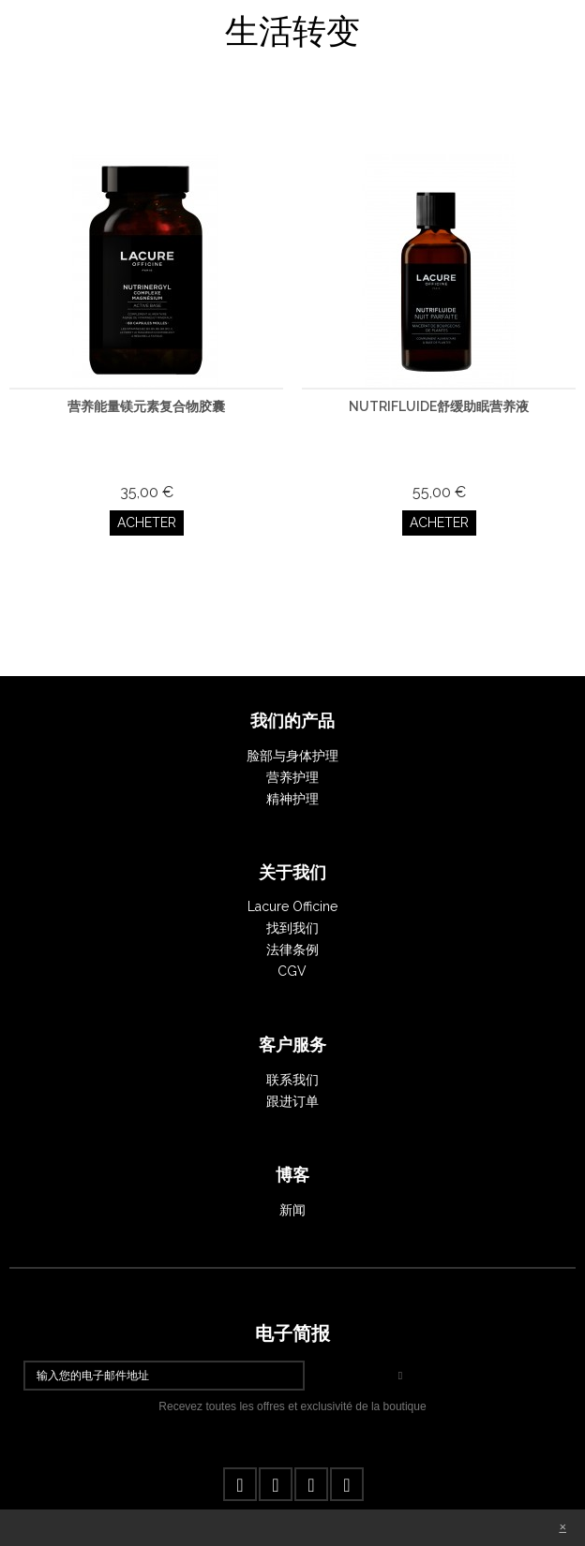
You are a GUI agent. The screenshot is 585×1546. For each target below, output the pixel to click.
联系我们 (292, 1079)
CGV (292, 971)
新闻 (292, 1209)
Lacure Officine (293, 906)
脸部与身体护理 (292, 755)
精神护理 (292, 798)
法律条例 (292, 949)
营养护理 (292, 777)
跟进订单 (292, 1101)
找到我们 (292, 927)
